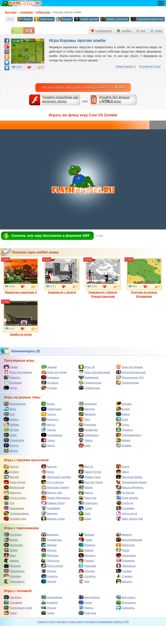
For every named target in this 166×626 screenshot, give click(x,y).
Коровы (63, 19)
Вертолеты (125, 597)
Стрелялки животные (146, 19)
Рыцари (124, 571)
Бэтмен (11, 472)
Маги (10, 555)
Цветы (48, 445)
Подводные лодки (18, 608)
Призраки (87, 566)
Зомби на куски (20, 318)
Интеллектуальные (131, 372)
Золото (48, 414)
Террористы (14, 581)
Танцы (48, 440)
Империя (87, 414)
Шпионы (124, 581)
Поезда (48, 608)
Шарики (124, 445)
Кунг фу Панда (91, 482)
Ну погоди (125, 492)
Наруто (86, 492)
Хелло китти (126, 513)
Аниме (11, 367)
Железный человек (56, 477)
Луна (122, 419)
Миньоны (12, 492)
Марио (86, 487)
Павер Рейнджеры (55, 498)
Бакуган (49, 466)
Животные (43, 19)
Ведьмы (86, 534)
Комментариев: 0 (125, 66)
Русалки (87, 571)
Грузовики (13, 602)
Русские (49, 388)
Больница (88, 404)
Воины (11, 540)
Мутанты (87, 555)
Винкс (47, 472)
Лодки (85, 602)
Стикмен (124, 576)
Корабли (49, 602)
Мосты (48, 424)
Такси (10, 613)
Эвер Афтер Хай (129, 518)
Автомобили (51, 597)
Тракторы (87, 613)
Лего (84, 419)
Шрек (85, 518)
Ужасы (86, 440)
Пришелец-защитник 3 (20, 276)
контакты (62, 621)
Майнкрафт (89, 377)
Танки (47, 613)
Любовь (11, 424)
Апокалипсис (15, 404)
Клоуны (48, 550)
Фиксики (49, 513)
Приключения (127, 382)
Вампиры (50, 534)
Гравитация (51, 409)
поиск (51, 621)
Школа (11, 450)
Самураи (12, 576)
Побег (10, 435)
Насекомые (126, 555)
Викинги (124, 534)
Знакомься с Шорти (62, 276)
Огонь (122, 424)
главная (41, 621)
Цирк (85, 445)
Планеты (124, 430)
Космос (11, 419)
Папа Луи (87, 498)
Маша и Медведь (129, 487)
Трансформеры (16, 513)
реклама (90, 621)
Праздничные (90, 382)
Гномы (85, 540)
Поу (9, 503)
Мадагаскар (14, 487)
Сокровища (89, 435)
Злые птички (14, 482)
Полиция (12, 566)
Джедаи (49, 545)
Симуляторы (89, 388)
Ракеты (86, 608)
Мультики (87, 424)
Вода (10, 409)
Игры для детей (54, 372)
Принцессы (126, 566)
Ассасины (13, 534)
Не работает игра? (150, 66)
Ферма (123, 440)
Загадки (49, 367)
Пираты (86, 560)
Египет (123, 409)
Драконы (87, 545)
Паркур (48, 430)
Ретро (10, 388)
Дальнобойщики (129, 540)
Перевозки (88, 430)
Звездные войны (129, 477)
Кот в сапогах (52, 482)
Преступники (52, 566)
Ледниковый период (131, 482)
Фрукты (11, 445)
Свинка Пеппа (53, 503)
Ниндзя (11, 560)
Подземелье (51, 435)
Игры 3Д (87, 367)
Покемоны (125, 560)
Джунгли (87, 409)
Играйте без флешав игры (114, 99)
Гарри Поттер (90, 472)
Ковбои (86, 550)
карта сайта (76, 621)
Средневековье (128, 435)
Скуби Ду (124, 503)
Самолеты (125, 608)
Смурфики (50, 508)
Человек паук (15, 518)
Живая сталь (90, 477)
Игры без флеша (129, 367)
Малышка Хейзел (55, 487)
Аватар (11, 466)
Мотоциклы (126, 602)
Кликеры (12, 377)
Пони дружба (127, 498)
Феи (84, 581)
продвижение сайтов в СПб (113, 621)
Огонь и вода (15, 498)
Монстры (49, 555)
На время (13, 382)
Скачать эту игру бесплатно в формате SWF (50, 235)
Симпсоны (88, 503)
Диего (122, 472)
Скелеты (49, 576)
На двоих (50, 382)
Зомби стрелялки (114, 19)
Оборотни (50, 560)
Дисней (11, 477)
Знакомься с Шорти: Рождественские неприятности (103, 280)
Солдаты (87, 576)
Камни (123, 414)
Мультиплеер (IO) (130, 377)
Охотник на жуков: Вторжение (144, 278)
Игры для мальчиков (94, 372)
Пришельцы (14, 571)
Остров (11, 430)
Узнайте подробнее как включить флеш (60, 99)
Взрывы (124, 404)
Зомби (24, 19)
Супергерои (14, 440)
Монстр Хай (51, 492)
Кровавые (50, 377)
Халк (84, 513)
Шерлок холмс (53, 518)
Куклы (122, 550)
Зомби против (86, 19)
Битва (47, 404)
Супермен (125, 508)
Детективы (13, 545)
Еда (9, 414)
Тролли (48, 581)
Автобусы (13, 597)
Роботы (48, 571)
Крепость (50, 419)
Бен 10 (86, 466)
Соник (85, 508)
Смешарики (14, 508)
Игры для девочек (18, 372)
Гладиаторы (51, 540)
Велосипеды (89, 597)
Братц (122, 466)
